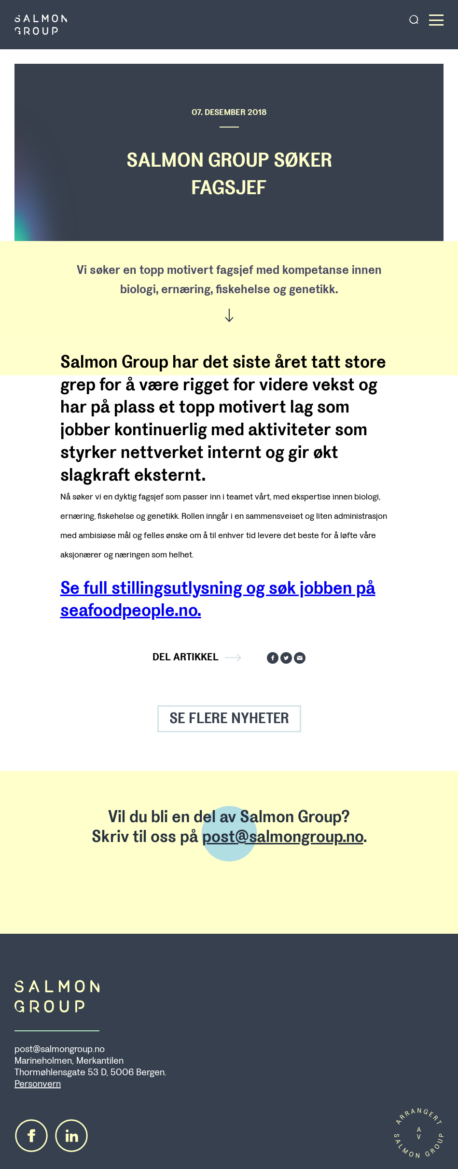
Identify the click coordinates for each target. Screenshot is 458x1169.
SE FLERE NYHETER (229, 718)
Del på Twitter (286, 658)
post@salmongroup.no (282, 836)
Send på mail (299, 658)
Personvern (37, 1084)
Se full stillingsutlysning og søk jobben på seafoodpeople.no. (217, 599)
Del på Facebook (272, 658)
